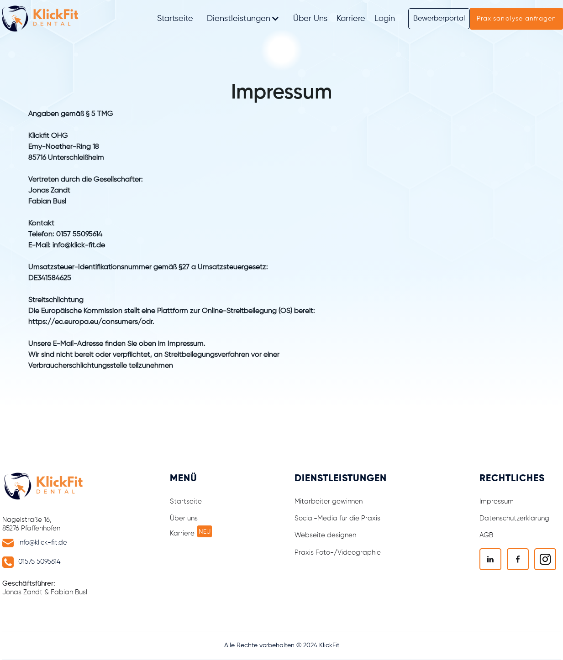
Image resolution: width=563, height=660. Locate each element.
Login (384, 19)
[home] (42, 19)
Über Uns (310, 19)
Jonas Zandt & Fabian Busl (44, 588)
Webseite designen (325, 535)
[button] (243, 19)
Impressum (496, 501)
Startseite (175, 19)
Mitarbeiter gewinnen (329, 501)
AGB (486, 535)
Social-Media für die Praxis (337, 518)
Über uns (184, 518)
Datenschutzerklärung (514, 518)
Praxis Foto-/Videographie (338, 552)
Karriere (351, 19)
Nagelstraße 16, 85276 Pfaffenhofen (31, 524)
